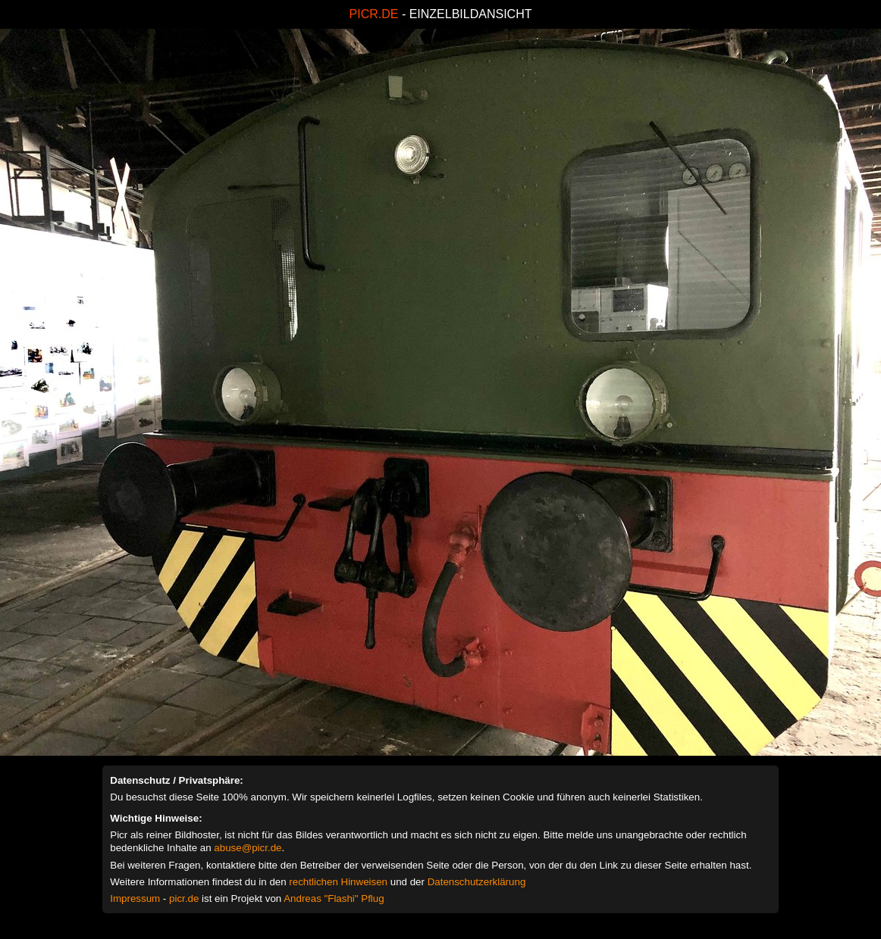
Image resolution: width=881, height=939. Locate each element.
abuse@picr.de (247, 847)
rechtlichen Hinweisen (338, 882)
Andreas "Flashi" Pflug (334, 898)
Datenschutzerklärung (477, 882)
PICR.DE (374, 14)
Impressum (135, 898)
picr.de (184, 898)
